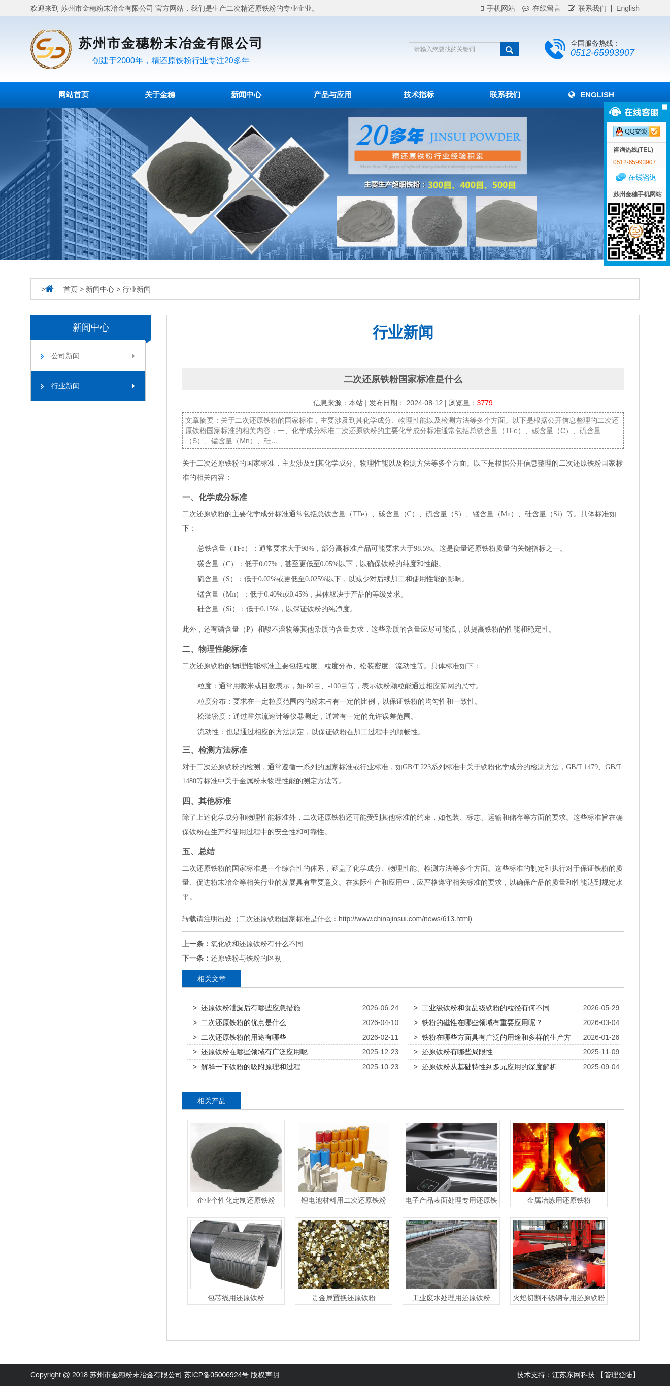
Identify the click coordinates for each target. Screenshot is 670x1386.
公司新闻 (93, 355)
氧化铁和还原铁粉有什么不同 (257, 944)
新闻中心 (246, 94)
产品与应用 (333, 94)
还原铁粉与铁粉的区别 (246, 958)
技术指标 (419, 94)
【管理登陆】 (618, 1375)
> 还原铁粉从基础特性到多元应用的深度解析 (485, 1067)
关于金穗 (160, 94)
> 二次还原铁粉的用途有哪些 (239, 1037)
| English (623, 8)
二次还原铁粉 (217, 463)
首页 (70, 289)
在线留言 (541, 8)
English (591, 94)
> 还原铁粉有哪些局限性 (453, 1052)
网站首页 (73, 94)
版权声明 (265, 1375)
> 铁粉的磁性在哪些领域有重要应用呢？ (478, 1022)
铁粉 (218, 514)
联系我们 (587, 8)
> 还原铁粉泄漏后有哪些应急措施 (246, 1008)
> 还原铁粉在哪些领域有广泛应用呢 (250, 1052)
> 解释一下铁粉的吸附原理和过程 (246, 1067)
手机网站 (498, 8)
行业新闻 (136, 289)
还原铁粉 (587, 463)
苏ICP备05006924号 (216, 1375)
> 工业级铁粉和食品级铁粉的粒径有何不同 (482, 1008)
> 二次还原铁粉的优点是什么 (239, 1022)
